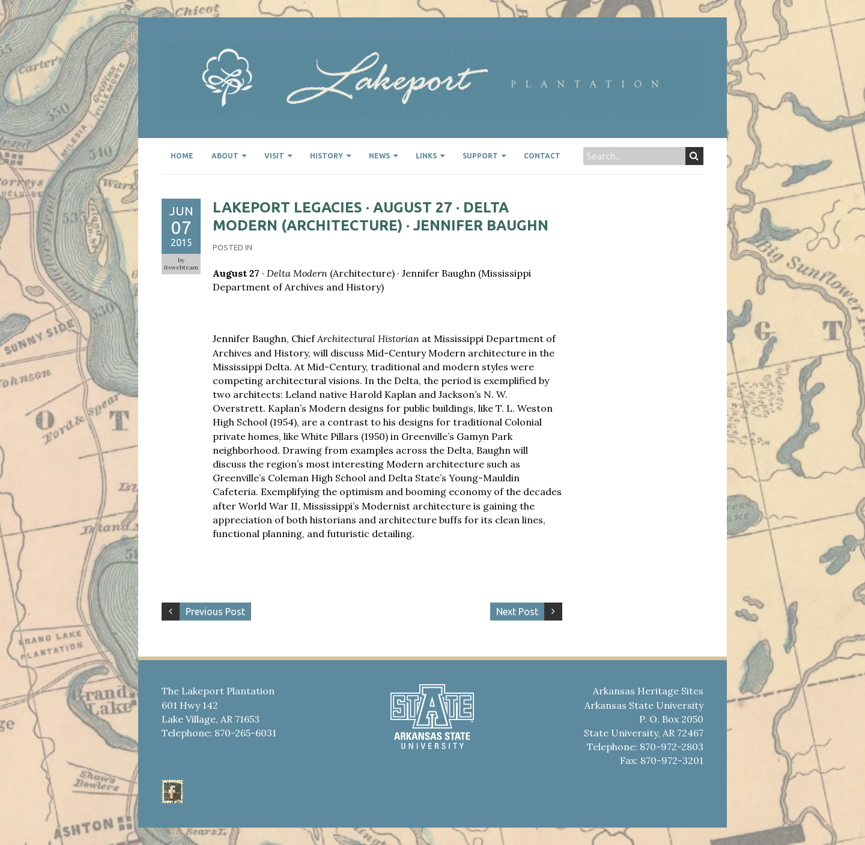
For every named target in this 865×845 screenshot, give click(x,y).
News (379, 156)
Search (694, 156)
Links (426, 156)
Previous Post (215, 611)
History (326, 156)
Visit (274, 156)
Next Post (517, 611)
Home (182, 156)
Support (480, 156)
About (224, 156)
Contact (542, 156)
